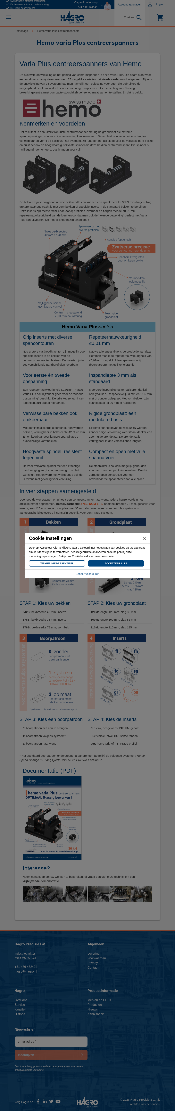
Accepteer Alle (115, 563)
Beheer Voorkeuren (87, 573)
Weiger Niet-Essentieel (57, 563)
